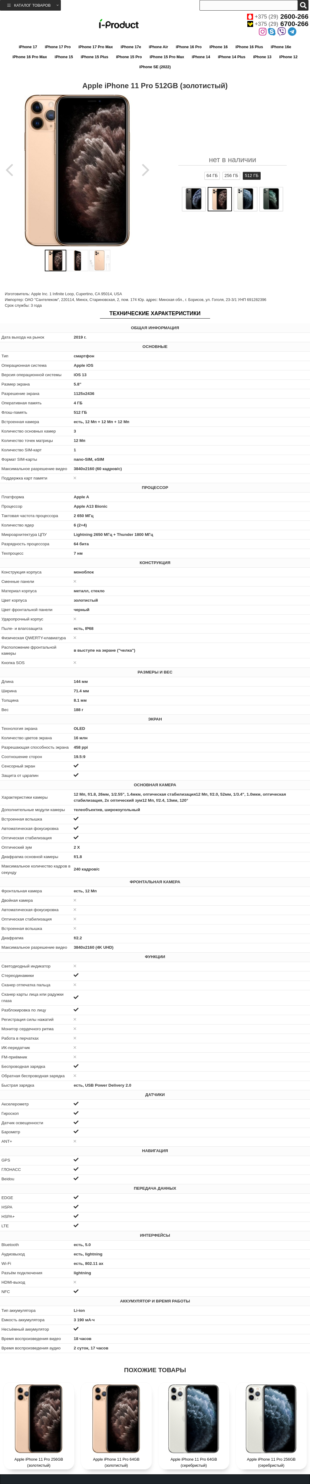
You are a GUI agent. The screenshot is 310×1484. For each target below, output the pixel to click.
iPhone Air (158, 47)
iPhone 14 (201, 57)
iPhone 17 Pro (58, 47)
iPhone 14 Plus (232, 57)
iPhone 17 (28, 47)
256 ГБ (231, 175)
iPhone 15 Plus (94, 57)
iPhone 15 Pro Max (167, 57)
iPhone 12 (288, 57)
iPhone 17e (130, 47)
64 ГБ (212, 175)
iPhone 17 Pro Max (95, 47)
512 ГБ (252, 175)
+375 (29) (277, 16)
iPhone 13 (262, 57)
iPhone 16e (281, 47)
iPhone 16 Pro (189, 47)
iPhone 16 (218, 47)
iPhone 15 (64, 57)
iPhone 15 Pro (129, 57)
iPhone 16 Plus (249, 47)
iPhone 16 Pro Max (29, 57)
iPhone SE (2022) (155, 67)
